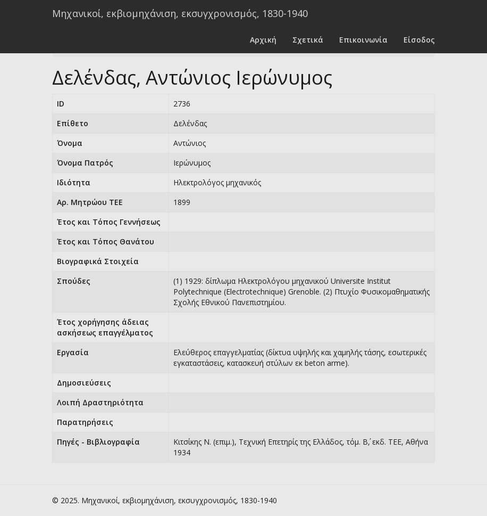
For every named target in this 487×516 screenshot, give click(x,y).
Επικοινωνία (363, 40)
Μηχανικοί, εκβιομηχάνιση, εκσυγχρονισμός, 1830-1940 (180, 13)
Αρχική (263, 40)
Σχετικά (307, 40)
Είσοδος (419, 40)
